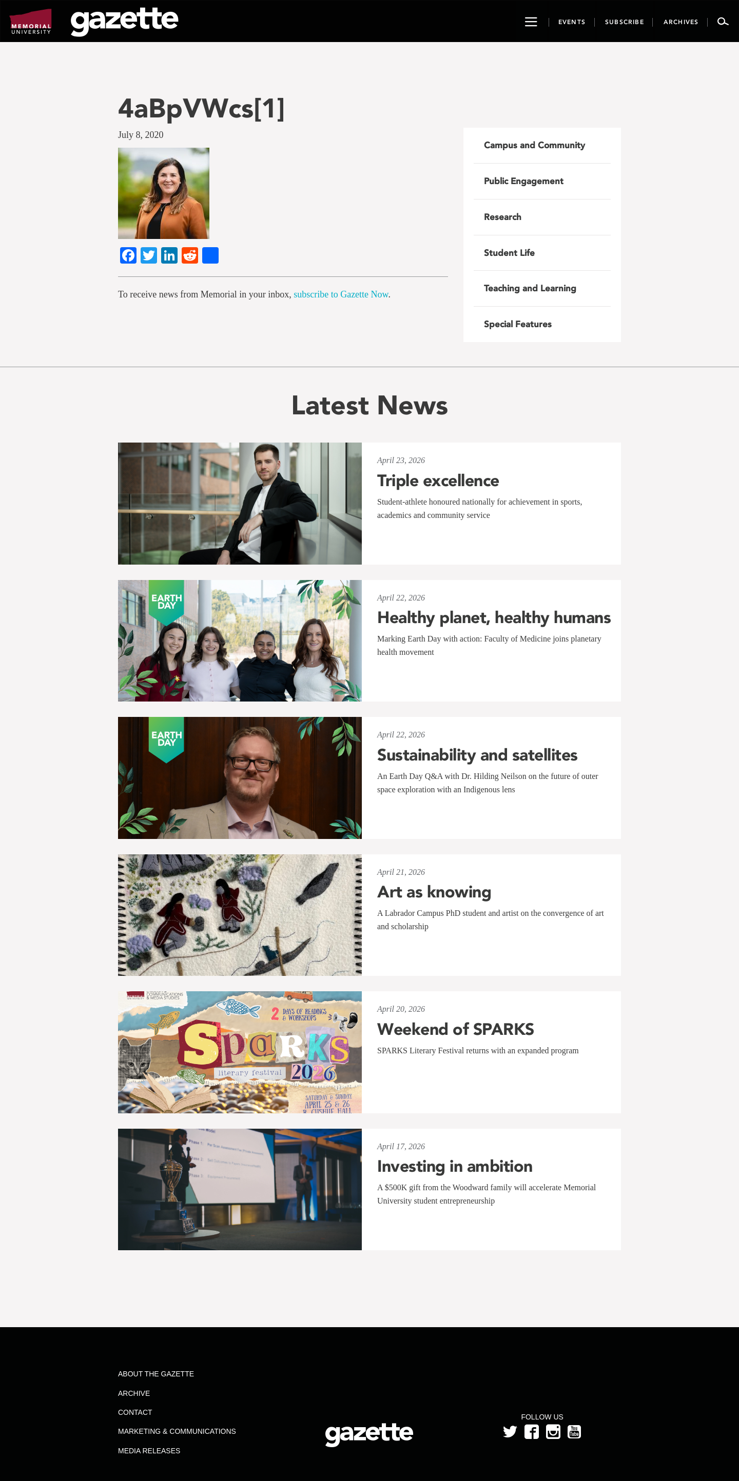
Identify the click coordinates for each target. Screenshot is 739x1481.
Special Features (518, 324)
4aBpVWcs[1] (201, 108)
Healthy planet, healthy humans (494, 617)
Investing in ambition (455, 1166)
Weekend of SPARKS (455, 1029)
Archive (134, 1393)
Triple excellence (438, 480)
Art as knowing (434, 892)
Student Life (509, 253)
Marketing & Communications (177, 1431)
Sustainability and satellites (477, 755)
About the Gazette (156, 1374)
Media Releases (149, 1451)
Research (502, 217)
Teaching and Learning (530, 288)
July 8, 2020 (141, 135)
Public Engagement (523, 181)
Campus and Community (534, 145)
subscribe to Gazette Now (341, 294)
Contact (135, 1412)
